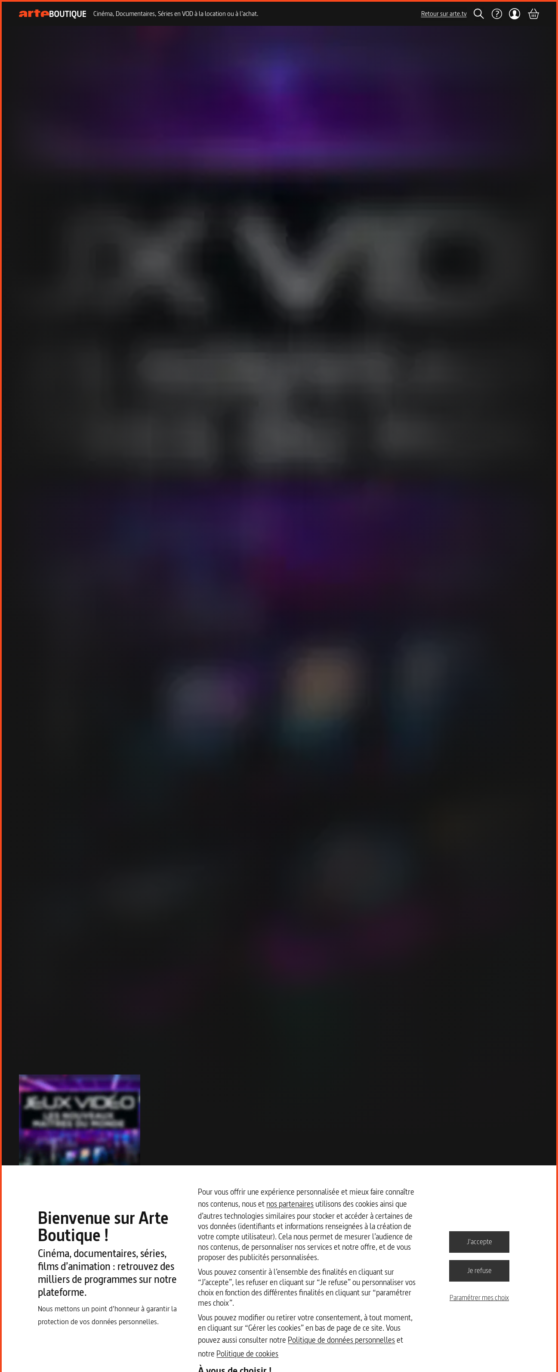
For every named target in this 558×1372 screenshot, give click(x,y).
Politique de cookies (247, 1353)
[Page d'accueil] (52, 14)
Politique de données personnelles (341, 1340)
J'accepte (479, 1241)
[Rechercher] (479, 14)
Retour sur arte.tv (444, 13)
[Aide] (496, 14)
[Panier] (533, 14)
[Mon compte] (515, 14)
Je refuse (479, 1270)
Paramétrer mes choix (479, 1297)
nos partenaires (290, 1204)
